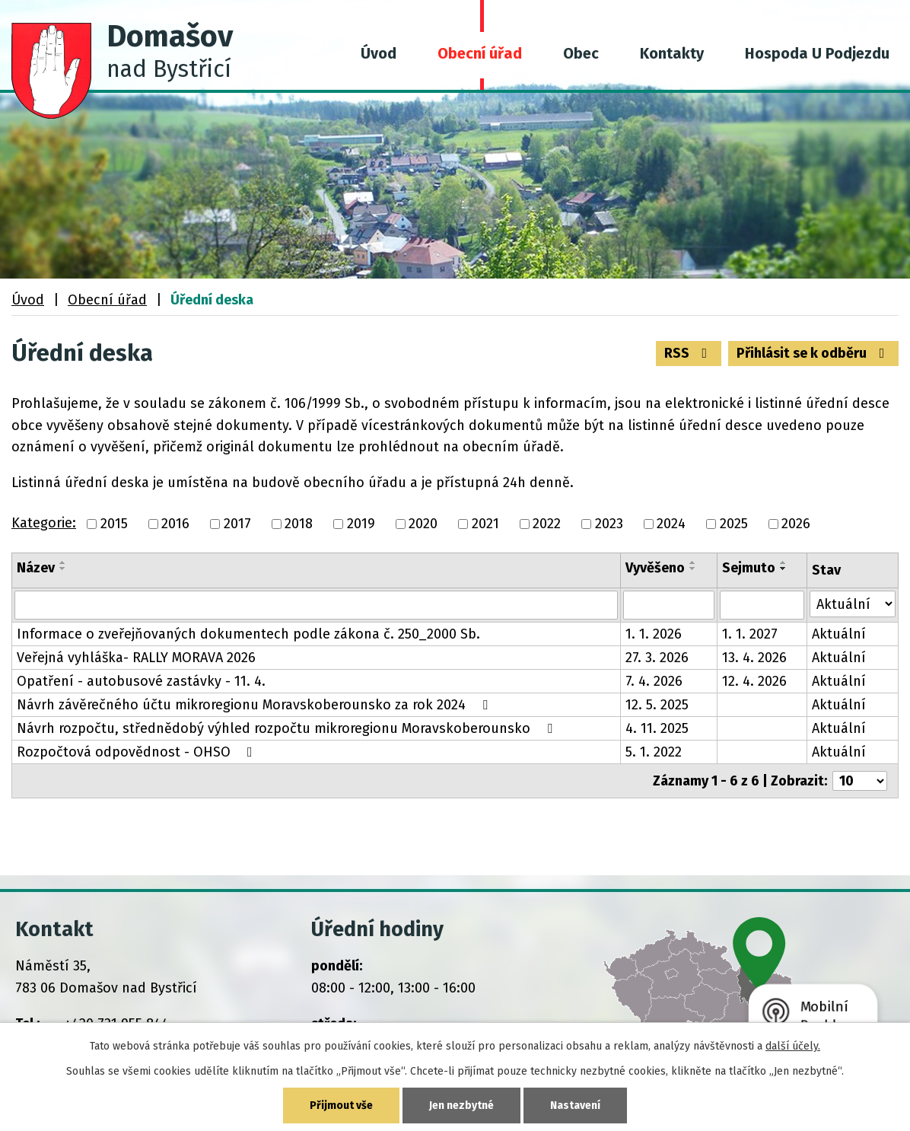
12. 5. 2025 (657, 704)
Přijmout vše (341, 1105)
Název (36, 567)
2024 (671, 523)
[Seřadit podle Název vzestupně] (63, 562)
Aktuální (839, 634)
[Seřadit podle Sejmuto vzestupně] (783, 562)
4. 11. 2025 (657, 728)
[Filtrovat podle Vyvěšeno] (668, 605)
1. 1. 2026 (653, 634)
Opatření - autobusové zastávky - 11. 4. (141, 681)
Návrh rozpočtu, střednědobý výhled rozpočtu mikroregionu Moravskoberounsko (287, 728)
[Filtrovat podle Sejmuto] (762, 605)
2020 (423, 523)
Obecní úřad (480, 53)
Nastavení (575, 1105)
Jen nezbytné (461, 1105)
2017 (237, 523)
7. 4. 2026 (653, 681)
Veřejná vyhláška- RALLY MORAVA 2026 (136, 657)
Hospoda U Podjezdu (817, 53)
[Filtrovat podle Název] (316, 605)
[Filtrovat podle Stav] (853, 604)
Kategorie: (43, 523)
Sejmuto (748, 567)
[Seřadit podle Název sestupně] (63, 569)
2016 (175, 523)
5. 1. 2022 (653, 752)
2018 (299, 523)
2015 (114, 523)
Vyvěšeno (655, 567)
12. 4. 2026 (754, 681)
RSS (689, 353)
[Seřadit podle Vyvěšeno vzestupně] (693, 562)
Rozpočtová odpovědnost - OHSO (138, 752)
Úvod (378, 53)
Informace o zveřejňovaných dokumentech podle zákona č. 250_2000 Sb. (248, 634)
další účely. (792, 1046)
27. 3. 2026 (657, 657)
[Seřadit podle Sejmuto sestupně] (783, 569)
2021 (485, 523)
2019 (361, 523)
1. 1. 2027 (750, 634)
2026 (795, 523)
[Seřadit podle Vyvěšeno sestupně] (693, 569)
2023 (609, 523)
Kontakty (672, 53)
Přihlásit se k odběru (814, 353)
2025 (734, 523)
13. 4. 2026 (754, 657)
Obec (581, 53)
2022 (547, 523)
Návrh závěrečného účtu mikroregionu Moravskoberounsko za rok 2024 (255, 704)
